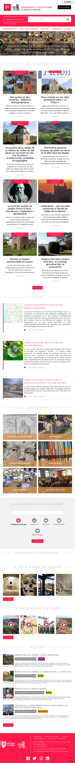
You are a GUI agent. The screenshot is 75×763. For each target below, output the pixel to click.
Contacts (65, 736)
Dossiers (46, 524)
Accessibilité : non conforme (57, 738)
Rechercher (37, 541)
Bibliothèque (37, 535)
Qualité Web (37, 736)
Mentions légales (39, 738)
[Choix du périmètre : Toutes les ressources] (16, 19)
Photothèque (59, 524)
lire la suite (20, 427)
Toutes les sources (18, 524)
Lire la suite (20, 117)
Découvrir (34, 524)
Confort (68, 1)
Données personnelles (52, 736)
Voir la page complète (36, 330)
